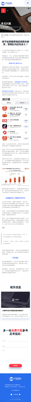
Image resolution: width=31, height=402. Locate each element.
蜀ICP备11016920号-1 (15, 398)
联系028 (17, 390)
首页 (2, 35)
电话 (4, 346)
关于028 (13, 390)
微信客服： (17, 394)
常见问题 (6, 35)
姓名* (4, 340)
